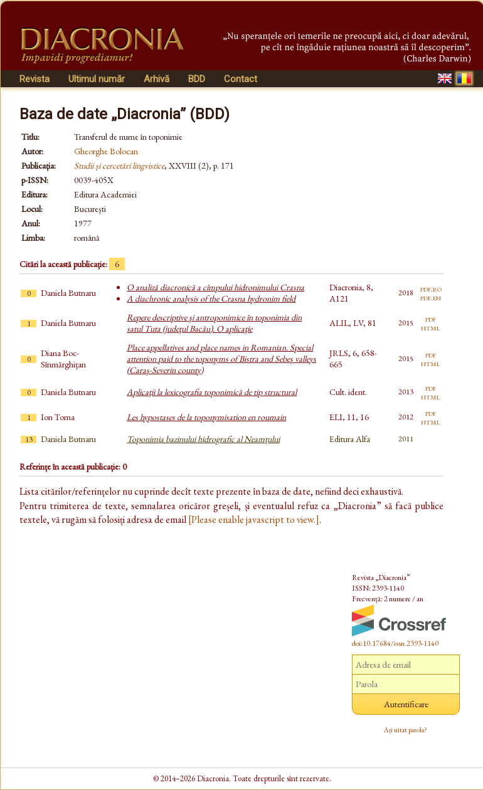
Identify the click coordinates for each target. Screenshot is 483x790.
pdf (430, 318)
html (430, 327)
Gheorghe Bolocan (106, 151)
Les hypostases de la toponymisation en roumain (206, 417)
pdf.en (430, 297)
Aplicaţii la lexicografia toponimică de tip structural (212, 392)
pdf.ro (431, 288)
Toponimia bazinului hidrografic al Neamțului (203, 439)
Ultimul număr (96, 79)
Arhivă (156, 79)
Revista (34, 79)
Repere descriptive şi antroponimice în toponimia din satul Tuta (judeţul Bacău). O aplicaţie (214, 323)
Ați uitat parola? (405, 729)
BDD (196, 79)
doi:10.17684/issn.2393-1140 (395, 643)
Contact (240, 79)
